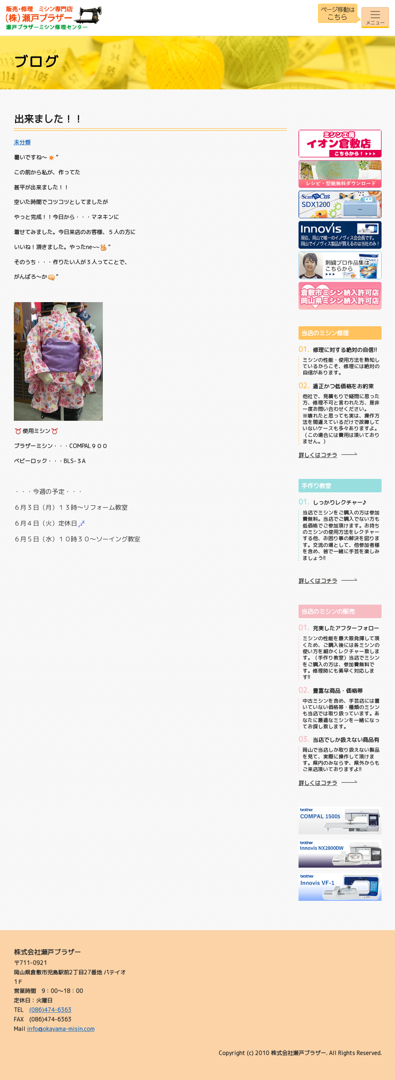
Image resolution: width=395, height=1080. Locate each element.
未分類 (22, 142)
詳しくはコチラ (318, 455)
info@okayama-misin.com (60, 1029)
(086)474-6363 (50, 1010)
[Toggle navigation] (375, 17)
